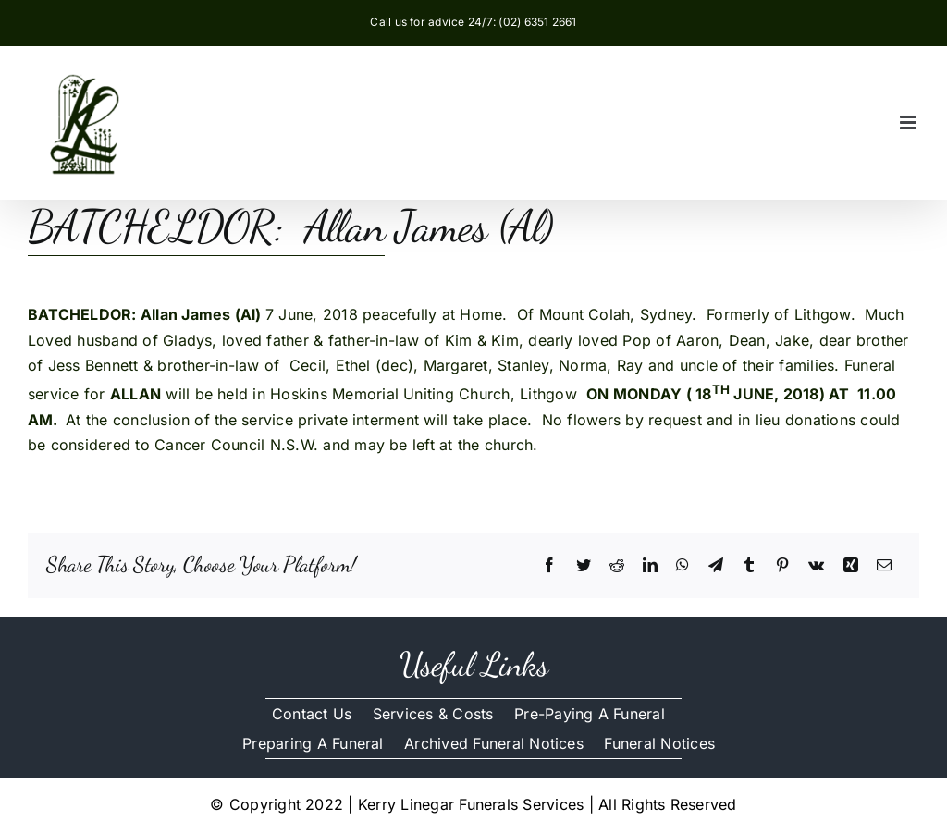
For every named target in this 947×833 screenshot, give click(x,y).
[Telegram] (715, 566)
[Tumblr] (749, 566)
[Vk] (816, 566)
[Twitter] (583, 566)
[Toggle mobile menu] (909, 122)
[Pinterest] (782, 566)
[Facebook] (549, 566)
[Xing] (850, 566)
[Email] (884, 566)
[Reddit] (616, 566)
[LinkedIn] (650, 566)
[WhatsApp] (682, 566)
